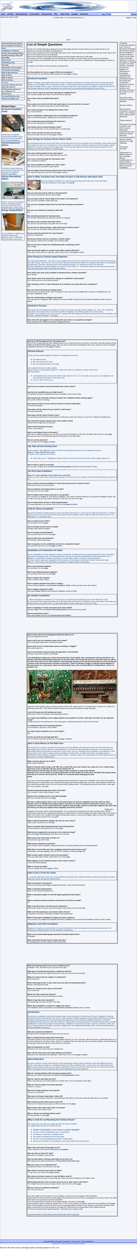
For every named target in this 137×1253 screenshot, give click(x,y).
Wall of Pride (7, 75)
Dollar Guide (59, 17)
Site (109, 14)
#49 (70, 299)
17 (71, 1214)
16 (68, 1214)
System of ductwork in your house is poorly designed (56, 1130)
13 (58, 1214)
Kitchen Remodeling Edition (12, 53)
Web (103, 14)
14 (61, 1214)
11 (52, 1214)
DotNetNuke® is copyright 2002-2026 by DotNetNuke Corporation (68, 1243)
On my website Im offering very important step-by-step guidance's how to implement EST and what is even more (13, 236)
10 (49, 1214)
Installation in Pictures (10, 51)
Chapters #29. (46, 299)
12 (55, 1214)
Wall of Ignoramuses (10, 72)
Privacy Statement (87, 1241)
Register (129, 17)
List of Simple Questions (73, 17)
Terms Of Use (75, 1241)
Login (135, 17)
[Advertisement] (68, 29)
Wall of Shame (7, 77)
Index (4, 48)
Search (134, 14)
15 (64, 1214)
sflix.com (55, 1248)
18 (74, 1214)
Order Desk (6, 60)
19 (77, 1214)
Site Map (5, 65)
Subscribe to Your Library (11, 67)
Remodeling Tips (8, 62)
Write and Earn (7, 80)
